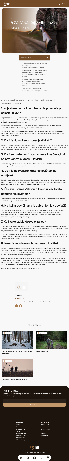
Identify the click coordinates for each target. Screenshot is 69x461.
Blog (17, 427)
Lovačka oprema (45, 429)
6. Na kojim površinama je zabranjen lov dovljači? (33, 84)
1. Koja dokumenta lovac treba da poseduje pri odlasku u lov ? (34, 64)
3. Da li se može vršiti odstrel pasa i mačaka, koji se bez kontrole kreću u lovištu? (35, 71)
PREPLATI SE (34, 404)
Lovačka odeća (45, 427)
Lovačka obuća (45, 424)
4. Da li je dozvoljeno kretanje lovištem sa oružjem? (34, 75)
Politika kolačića (20, 438)
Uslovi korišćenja (21, 440)
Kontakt (18, 431)
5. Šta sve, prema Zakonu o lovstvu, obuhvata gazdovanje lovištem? (32, 80)
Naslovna (18, 424)
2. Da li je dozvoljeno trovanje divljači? (33, 67)
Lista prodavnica (21, 429)
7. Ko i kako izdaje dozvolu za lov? (32, 88)
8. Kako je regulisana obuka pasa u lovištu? (34, 91)
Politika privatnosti (21, 435)
